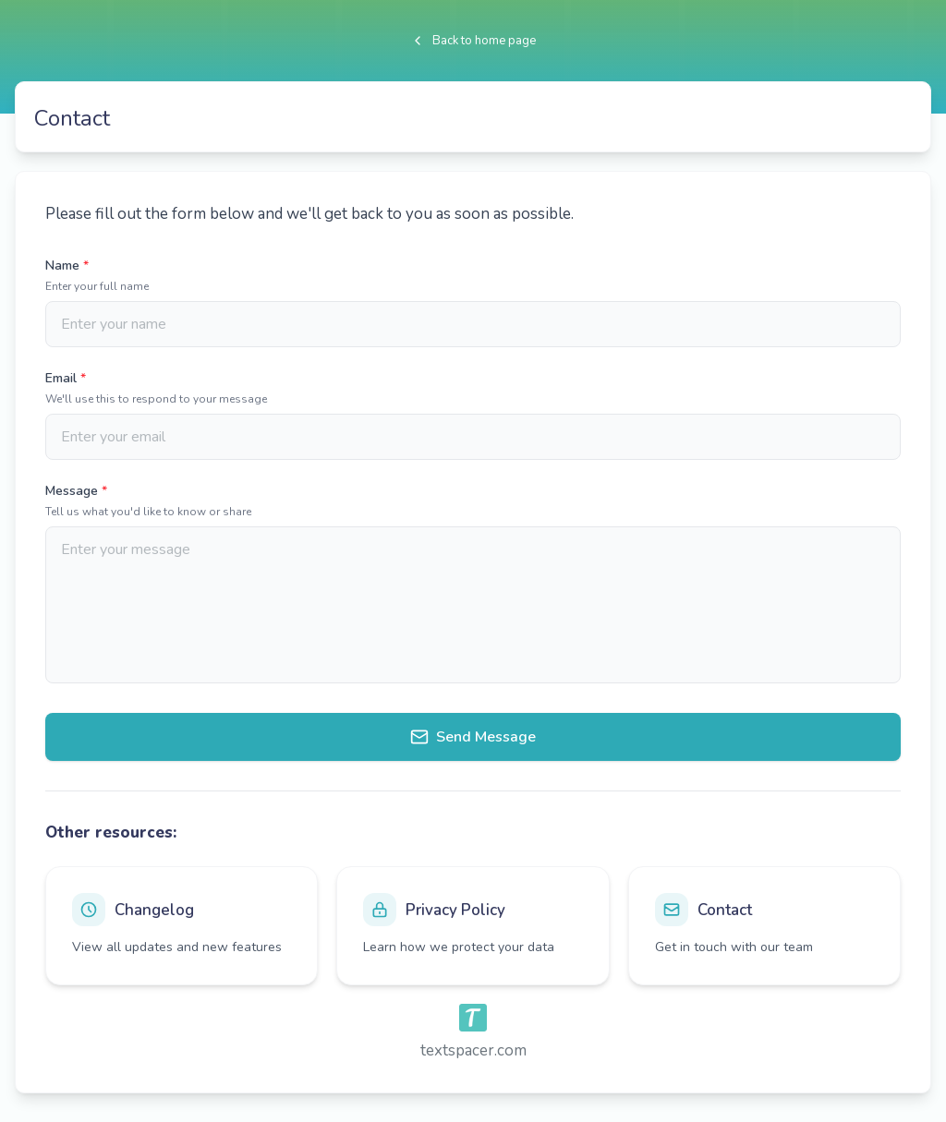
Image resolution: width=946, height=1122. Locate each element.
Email (65, 378)
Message (76, 491)
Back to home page (473, 40)
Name (67, 265)
